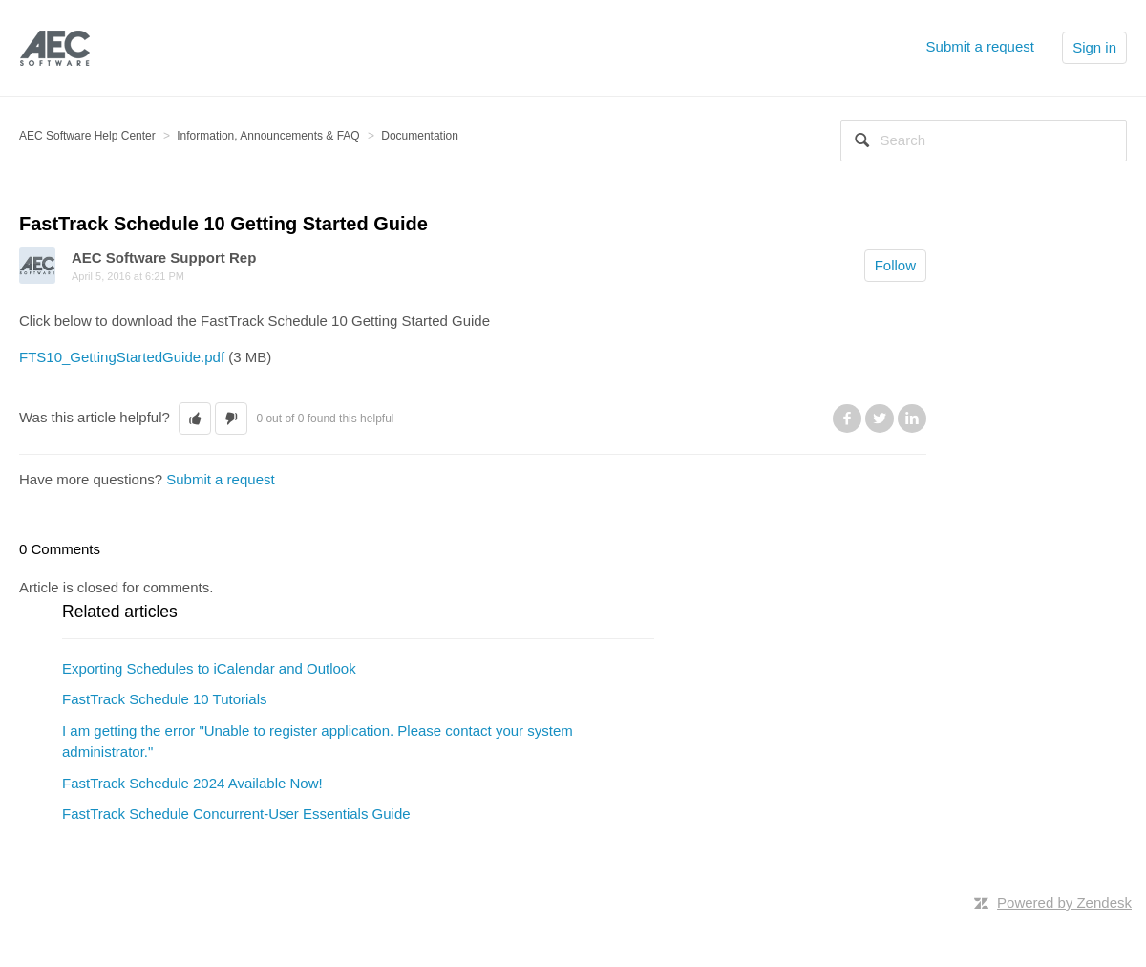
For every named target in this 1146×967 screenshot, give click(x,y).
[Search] (983, 140)
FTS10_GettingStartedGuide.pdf (121, 357)
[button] (195, 419)
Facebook (847, 418)
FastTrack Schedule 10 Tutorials (164, 699)
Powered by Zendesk (1064, 902)
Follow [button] (895, 265)
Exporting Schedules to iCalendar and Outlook (209, 668)
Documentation (419, 135)
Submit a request (980, 46)
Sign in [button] (1094, 47)
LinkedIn (912, 418)
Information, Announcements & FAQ (268, 135)
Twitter (879, 418)
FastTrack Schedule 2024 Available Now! (192, 783)
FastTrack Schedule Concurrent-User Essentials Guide (236, 814)
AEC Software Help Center (87, 135)
